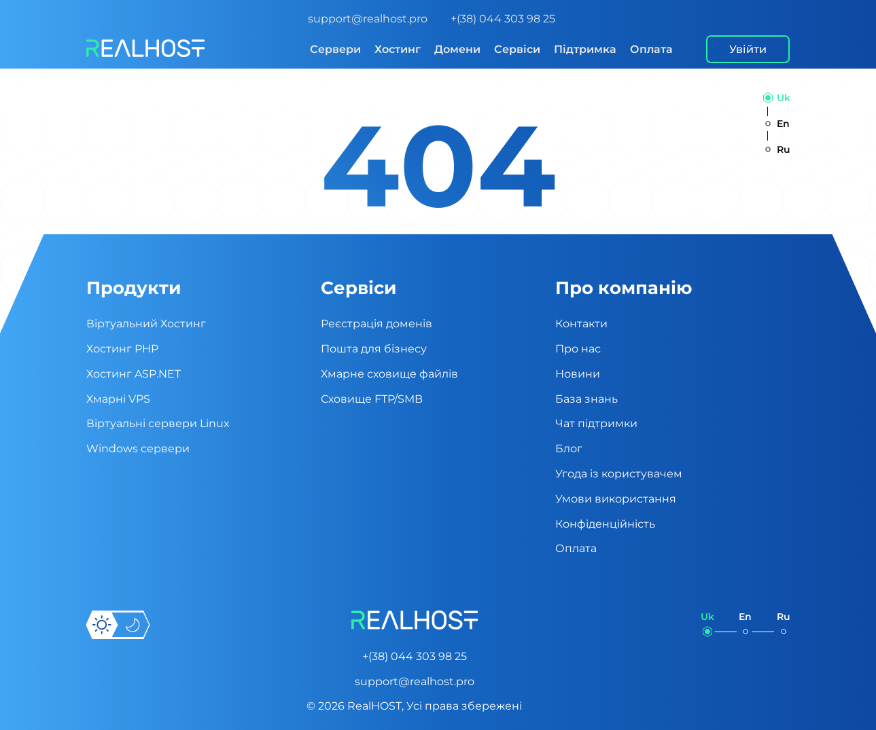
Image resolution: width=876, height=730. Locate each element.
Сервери (335, 49)
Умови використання (615, 498)
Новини (577, 373)
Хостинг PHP (122, 348)
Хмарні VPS (118, 399)
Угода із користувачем (618, 473)
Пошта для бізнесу (374, 348)
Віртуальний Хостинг (146, 323)
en (783, 123)
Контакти (581, 323)
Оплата (651, 49)
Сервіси (517, 49)
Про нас (578, 348)
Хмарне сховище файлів (389, 373)
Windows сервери (138, 448)
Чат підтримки (596, 423)
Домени (457, 49)
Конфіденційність (605, 523)
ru (783, 149)
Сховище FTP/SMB (372, 399)
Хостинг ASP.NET (133, 373)
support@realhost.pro (367, 18)
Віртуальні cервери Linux (158, 423)
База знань (586, 399)
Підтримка (585, 49)
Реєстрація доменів (376, 323)
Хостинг (397, 49)
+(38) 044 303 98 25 (503, 18)
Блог (568, 448)
